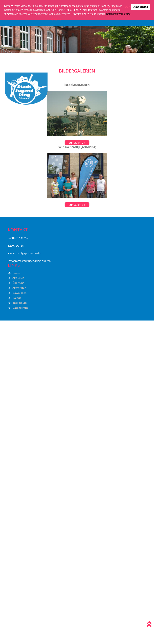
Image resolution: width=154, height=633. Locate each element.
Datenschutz (20, 307)
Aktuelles (18, 278)
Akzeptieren (140, 6)
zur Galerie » (77, 142)
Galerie (16, 298)
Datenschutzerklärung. (118, 13)
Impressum (19, 302)
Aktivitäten (19, 288)
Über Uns (18, 283)
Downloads (19, 293)
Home (16, 273)
